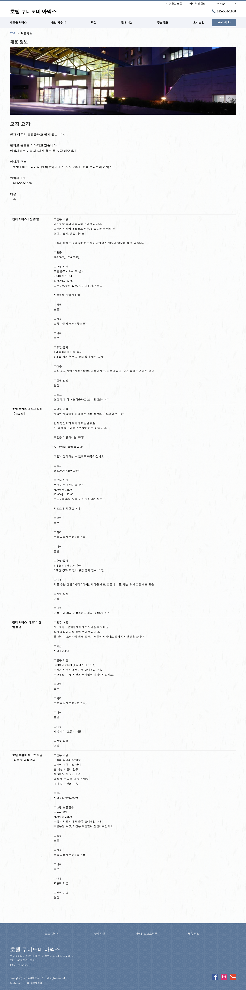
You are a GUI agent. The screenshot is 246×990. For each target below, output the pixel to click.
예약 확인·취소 (197, 3)
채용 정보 (194, 933)
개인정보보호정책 (146, 933)
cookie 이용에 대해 (33, 983)
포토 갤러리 (52, 933)
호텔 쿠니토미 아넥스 (35, 949)
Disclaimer (15, 983)
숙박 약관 (99, 933)
